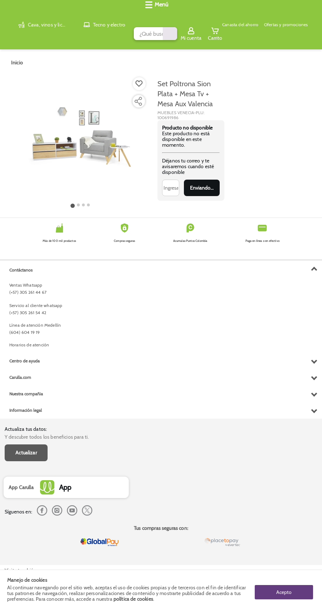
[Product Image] (80, 132)
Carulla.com (20, 518)
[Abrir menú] (16, 34)
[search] (116, 15)
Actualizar (26, 288)
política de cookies (133, 599)
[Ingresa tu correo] (170, 182)
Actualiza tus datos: (26, 264)
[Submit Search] (192, 15)
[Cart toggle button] (312, 15)
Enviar (202, 182)
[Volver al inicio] (14, 15)
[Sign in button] (288, 15)
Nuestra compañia (26, 534)
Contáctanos (21, 410)
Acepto (284, 589)
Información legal (25, 551)
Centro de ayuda (24, 501)
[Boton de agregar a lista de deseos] (139, 78)
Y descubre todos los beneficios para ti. (47, 272)
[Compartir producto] (138, 95)
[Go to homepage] (17, 57)
